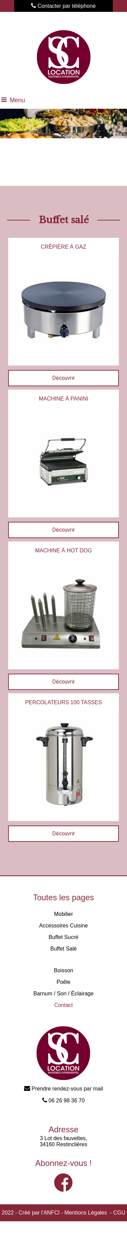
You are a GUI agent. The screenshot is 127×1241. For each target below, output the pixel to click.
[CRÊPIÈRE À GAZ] (63, 246)
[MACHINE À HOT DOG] (63, 550)
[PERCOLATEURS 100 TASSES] (63, 701)
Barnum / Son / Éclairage (64, 993)
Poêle (63, 982)
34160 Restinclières (63, 1144)
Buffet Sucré (64, 937)
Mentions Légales (85, 1213)
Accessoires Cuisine (63, 925)
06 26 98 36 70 (63, 1100)
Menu (17, 100)
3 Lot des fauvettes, (63, 1138)
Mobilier (63, 914)
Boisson (63, 970)
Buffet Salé (63, 949)
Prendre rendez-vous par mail (63, 1089)
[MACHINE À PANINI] (63, 398)
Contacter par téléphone (63, 6)
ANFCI (51, 1213)
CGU (119, 1213)
